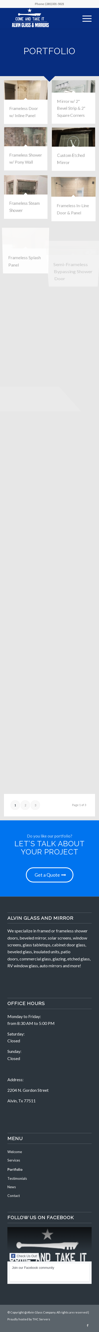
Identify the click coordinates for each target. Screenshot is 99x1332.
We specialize (19, 930)
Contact (13, 1196)
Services (13, 1160)
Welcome (14, 1152)
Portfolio (14, 1169)
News (11, 1187)
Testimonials (17, 1178)
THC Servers (41, 1319)
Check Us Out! (24, 1256)
